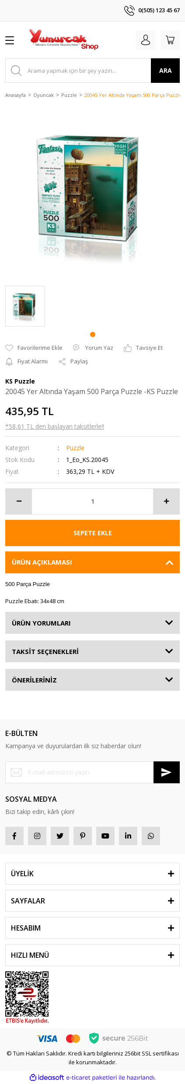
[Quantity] (92, 501)
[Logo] (63, 40)
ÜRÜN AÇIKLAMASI (42, 562)
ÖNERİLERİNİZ (34, 679)
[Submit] (167, 772)
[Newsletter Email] (92, 772)
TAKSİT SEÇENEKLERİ (45, 651)
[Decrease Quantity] (19, 501)
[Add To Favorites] (34, 348)
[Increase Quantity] (166, 501)
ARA (165, 70)
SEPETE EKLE (92, 533)
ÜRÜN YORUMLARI (41, 622)
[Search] (92, 70)
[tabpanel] (25, 306)
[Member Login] (145, 40)
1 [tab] (92, 334)
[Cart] (170, 40)
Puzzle (75, 448)
